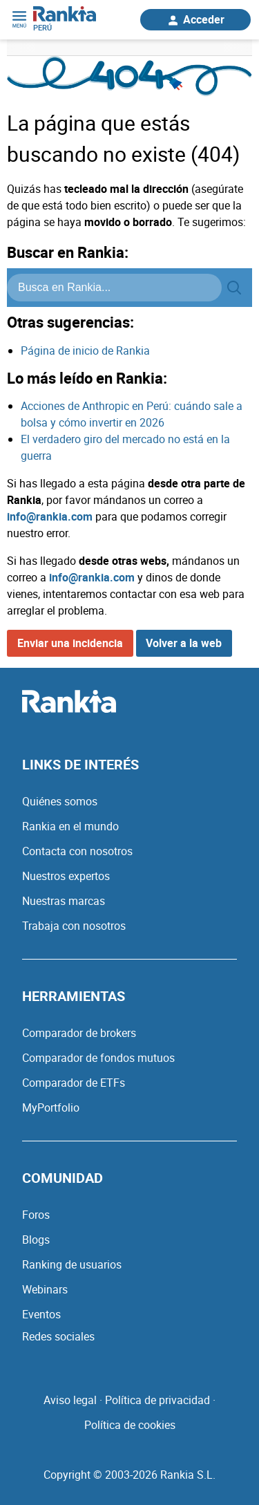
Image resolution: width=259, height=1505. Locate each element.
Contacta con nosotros (77, 851)
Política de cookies (129, 1424)
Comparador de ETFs (73, 1082)
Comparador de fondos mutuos (98, 1057)
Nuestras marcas (63, 900)
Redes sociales (58, 1336)
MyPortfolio (50, 1107)
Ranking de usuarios (72, 1264)
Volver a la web (184, 643)
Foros (36, 1214)
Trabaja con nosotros (74, 925)
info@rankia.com (50, 516)
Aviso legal (70, 1400)
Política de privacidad (157, 1400)
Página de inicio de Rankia (85, 350)
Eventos (41, 1314)
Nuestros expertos (66, 876)
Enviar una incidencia (70, 643)
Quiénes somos (59, 801)
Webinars (45, 1289)
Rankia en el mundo (70, 826)
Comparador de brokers (79, 1032)
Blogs (36, 1239)
